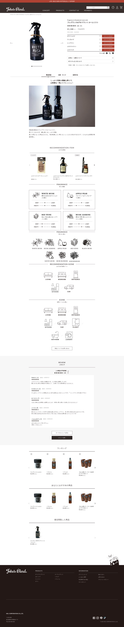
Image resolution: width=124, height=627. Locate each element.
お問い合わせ (101, 577)
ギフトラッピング (83, 574)
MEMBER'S (88, 10)
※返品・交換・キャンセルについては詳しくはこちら (81, 65)
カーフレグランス (59, 574)
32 (81, 26)
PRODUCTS (60, 10)
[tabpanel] (36, 41)
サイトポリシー (82, 582)
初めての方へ (101, 574)
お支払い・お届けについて (75, 58)
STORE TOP (12, 14)
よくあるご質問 (82, 577)
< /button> (108, 7)
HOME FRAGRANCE (20, 14)
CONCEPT (46, 10)
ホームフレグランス (40, 574)
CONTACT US (74, 10)
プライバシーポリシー (103, 579)
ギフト (36, 581)
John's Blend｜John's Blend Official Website (15, 9)
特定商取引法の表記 (83, 579)
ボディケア (37, 576)
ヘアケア (57, 576)
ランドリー (37, 579)
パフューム (57, 579)
